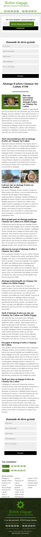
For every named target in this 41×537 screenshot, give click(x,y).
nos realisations (21, 24)
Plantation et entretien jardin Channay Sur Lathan (33, 484)
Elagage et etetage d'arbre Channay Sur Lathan (7, 481)
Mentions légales (20, 533)
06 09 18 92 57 (29, 11)
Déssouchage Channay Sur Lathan (6, 490)
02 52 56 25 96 (11, 11)
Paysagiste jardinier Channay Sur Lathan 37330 (19, 488)
